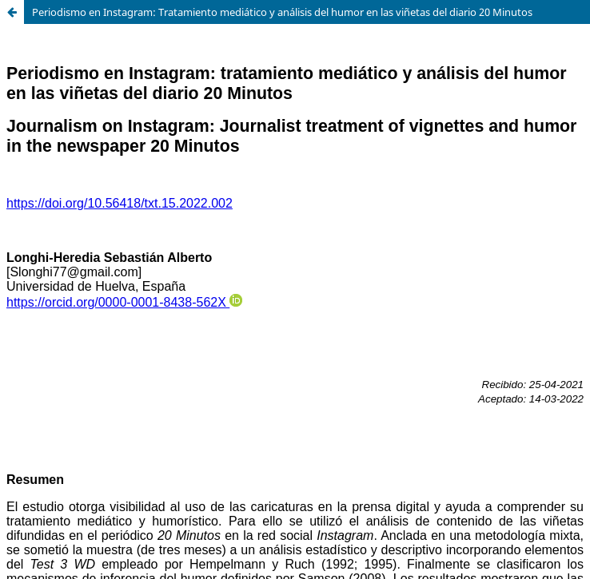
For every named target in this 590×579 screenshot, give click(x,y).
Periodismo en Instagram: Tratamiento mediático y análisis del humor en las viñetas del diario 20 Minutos (282, 12)
